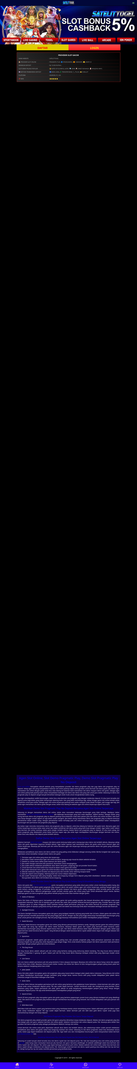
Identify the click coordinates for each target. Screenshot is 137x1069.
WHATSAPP (85, 1065)
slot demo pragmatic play (42, 885)
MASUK (17, 1065)
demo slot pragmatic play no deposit (40, 814)
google (21, 1043)
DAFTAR (42, 48)
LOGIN (94, 48)
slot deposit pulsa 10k (25, 1034)
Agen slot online (24, 787)
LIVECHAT (120, 1065)
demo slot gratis (36, 842)
